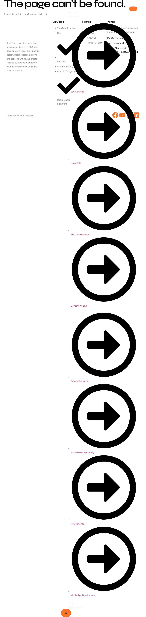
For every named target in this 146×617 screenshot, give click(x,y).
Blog (71, 603)
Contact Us (75, 607)
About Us (73, 12)
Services (73, 16)
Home (71, 8)
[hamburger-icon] (133, 9)
